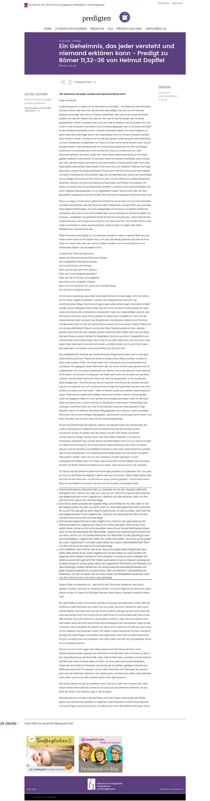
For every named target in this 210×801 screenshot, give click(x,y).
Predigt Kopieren (70, 82)
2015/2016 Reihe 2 (168, 96)
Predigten (97, 28)
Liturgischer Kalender (71, 28)
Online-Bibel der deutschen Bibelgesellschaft (48, 723)
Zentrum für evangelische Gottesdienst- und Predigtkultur (75, 5)
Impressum (177, 3)
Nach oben (31, 789)
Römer (62, 65)
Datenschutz (163, 3)
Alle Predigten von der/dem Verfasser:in (38, 109)
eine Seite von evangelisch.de (44, 797)
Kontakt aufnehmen (35, 103)
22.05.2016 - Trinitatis (70, 41)
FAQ (110, 28)
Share (63, 82)
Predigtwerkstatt (83, 82)
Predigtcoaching (129, 28)
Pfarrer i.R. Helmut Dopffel (37, 99)
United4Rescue (155, 28)
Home (48, 28)
